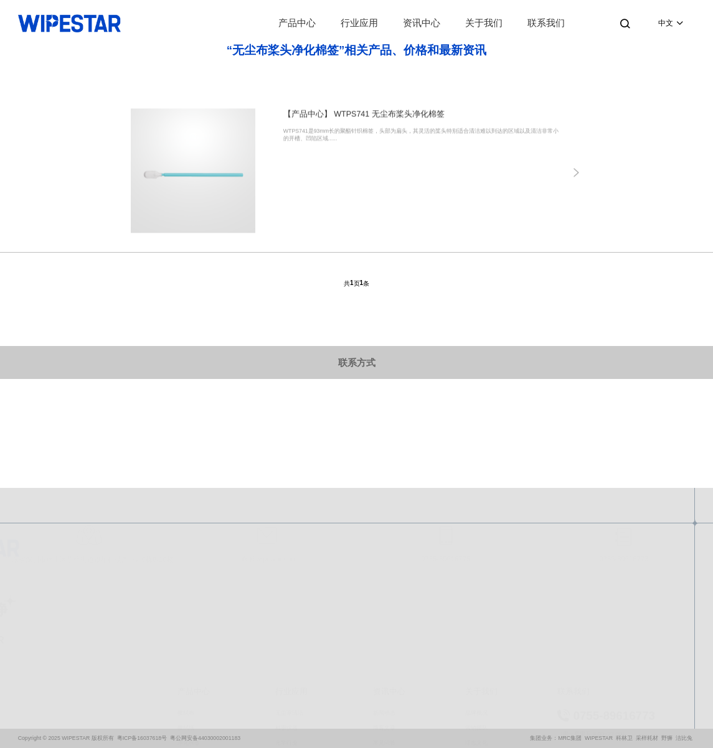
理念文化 (476, 679)
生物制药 (286, 709)
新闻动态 (384, 648)
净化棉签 (188, 679)
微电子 (283, 694)
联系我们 (546, 23)
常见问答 (384, 679)
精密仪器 (286, 663)
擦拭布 (185, 648)
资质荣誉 (476, 694)
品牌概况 (476, 648)
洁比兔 (684, 738)
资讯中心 (421, 23)
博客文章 (384, 663)
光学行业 (286, 679)
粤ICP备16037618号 (142, 738)
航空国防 (286, 739)
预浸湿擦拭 (191, 694)
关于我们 (484, 23)
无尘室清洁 (289, 648)
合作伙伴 (476, 709)
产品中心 (297, 23)
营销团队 (476, 663)
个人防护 (188, 709)
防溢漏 (185, 724)
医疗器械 (286, 724)
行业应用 (359, 23)
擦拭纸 (185, 663)
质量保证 (476, 724)
